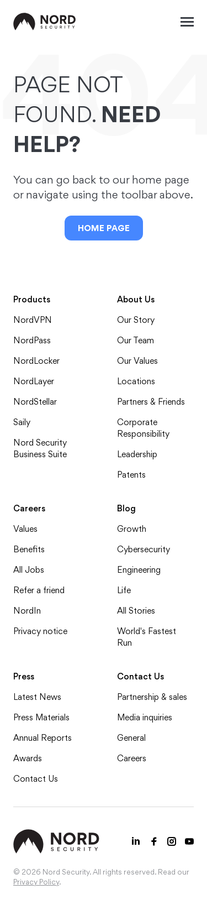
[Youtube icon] (189, 841)
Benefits (29, 549)
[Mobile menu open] (187, 21)
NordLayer (33, 381)
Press (23, 676)
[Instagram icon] (171, 841)
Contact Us (35, 778)
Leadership (137, 454)
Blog (126, 508)
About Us (136, 299)
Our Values (137, 360)
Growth (131, 529)
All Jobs (28, 569)
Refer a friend (39, 590)
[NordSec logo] (44, 21)
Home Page (104, 228)
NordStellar (35, 401)
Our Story (136, 320)
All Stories (136, 610)
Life (124, 590)
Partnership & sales (152, 697)
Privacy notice (40, 631)
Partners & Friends (151, 401)
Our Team (135, 340)
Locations (136, 381)
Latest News (37, 697)
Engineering (139, 569)
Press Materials (41, 717)
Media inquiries (144, 717)
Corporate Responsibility (143, 428)
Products (31, 299)
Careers (29, 508)
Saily (21, 422)
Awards (27, 758)
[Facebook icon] (154, 841)
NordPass (32, 340)
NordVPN (32, 320)
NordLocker (36, 360)
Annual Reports (42, 737)
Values (25, 529)
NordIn (27, 610)
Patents (131, 474)
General (131, 737)
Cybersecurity (143, 549)
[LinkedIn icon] (136, 841)
